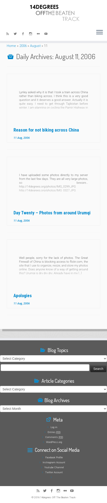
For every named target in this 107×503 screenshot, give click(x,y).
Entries (54, 432)
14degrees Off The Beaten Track (58, 497)
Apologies (23, 295)
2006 (23, 46)
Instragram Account (54, 462)
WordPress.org (54, 442)
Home (11, 46)
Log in (54, 427)
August (35, 46)
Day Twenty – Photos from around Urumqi (52, 213)
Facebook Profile (54, 457)
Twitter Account (54, 472)
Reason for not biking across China (46, 130)
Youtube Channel (54, 467)
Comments (54, 437)
